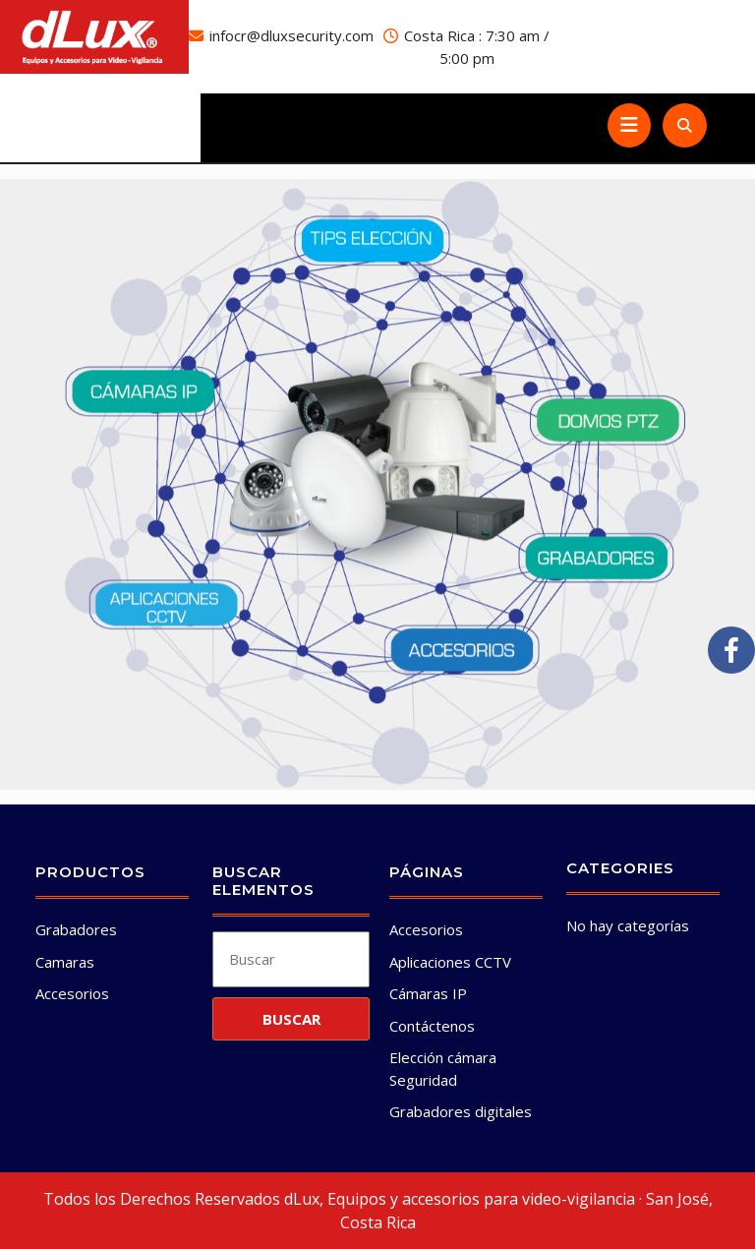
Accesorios (72, 993)
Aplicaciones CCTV (450, 962)
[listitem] (372, 241)
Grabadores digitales (460, 1111)
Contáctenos (432, 1026)
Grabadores (76, 929)
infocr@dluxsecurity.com (291, 35)
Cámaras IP (428, 993)
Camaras (64, 962)
